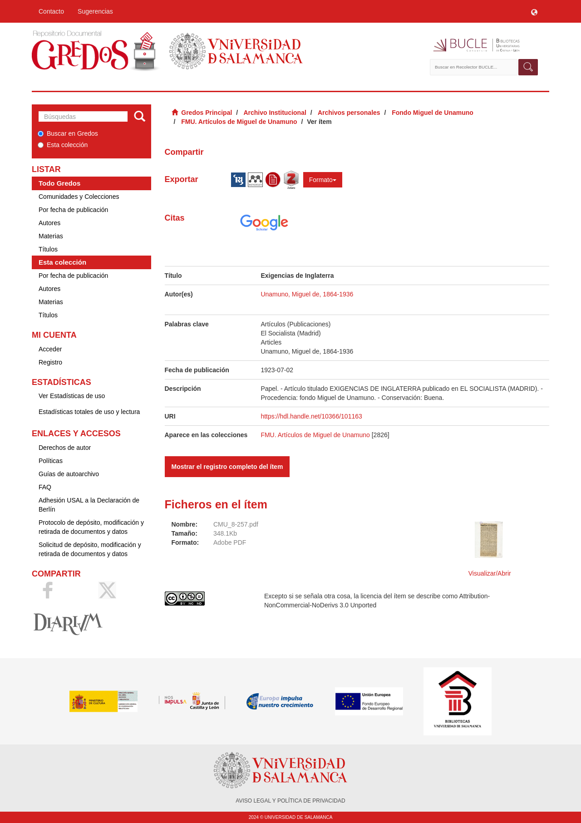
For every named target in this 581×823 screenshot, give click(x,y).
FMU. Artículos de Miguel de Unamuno (239, 121)
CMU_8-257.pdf (235, 524)
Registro (50, 362)
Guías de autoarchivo (69, 474)
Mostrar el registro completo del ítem (227, 466)
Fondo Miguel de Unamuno (432, 112)
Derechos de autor (65, 447)
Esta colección (63, 144)
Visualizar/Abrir (489, 573)
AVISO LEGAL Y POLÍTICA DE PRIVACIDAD (290, 801)
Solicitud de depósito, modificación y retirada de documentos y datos (90, 549)
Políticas (51, 460)
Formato (322, 179)
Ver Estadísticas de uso (72, 395)
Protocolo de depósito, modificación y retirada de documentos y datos (91, 527)
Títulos (48, 249)
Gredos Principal (206, 112)
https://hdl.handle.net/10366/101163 (311, 416)
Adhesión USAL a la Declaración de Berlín (89, 505)
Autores (49, 223)
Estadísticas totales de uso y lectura (89, 411)
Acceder (50, 349)
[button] (534, 11)
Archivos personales (349, 112)
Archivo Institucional (274, 112)
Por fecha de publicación (73, 209)
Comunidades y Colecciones (79, 196)
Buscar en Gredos (68, 133)
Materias (51, 236)
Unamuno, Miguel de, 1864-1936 (307, 294)
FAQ (45, 487)
